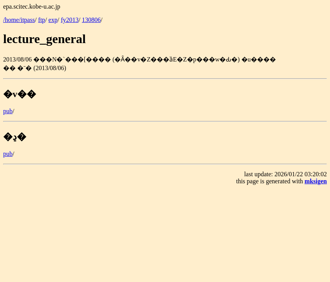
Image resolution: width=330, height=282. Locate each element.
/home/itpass (19, 19)
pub (8, 111)
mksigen (316, 181)
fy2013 (69, 19)
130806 (91, 19)
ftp (41, 19)
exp (53, 19)
